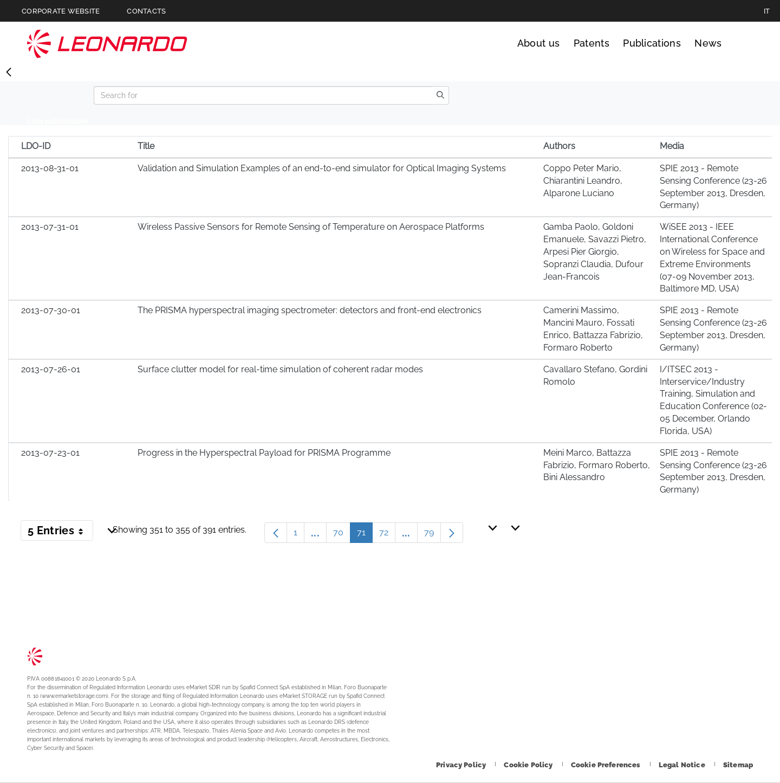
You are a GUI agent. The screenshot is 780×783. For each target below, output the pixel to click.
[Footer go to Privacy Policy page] (461, 765)
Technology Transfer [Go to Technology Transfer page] (107, 43)
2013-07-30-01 (50, 310)
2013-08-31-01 (50, 168)
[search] (440, 95)
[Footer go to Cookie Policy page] (529, 765)
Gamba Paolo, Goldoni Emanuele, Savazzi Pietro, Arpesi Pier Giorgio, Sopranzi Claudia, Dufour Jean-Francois (594, 251)
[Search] (263, 95)
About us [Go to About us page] (538, 43)
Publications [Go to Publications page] (652, 43)
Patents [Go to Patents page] (591, 43)
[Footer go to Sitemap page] (738, 765)
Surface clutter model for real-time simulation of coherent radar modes (280, 369)
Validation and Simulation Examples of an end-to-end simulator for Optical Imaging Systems (322, 168)
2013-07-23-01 (50, 453)
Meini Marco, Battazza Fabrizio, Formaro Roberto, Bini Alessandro (596, 465)
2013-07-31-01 (50, 227)
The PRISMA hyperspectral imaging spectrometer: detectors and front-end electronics (310, 310)
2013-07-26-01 (50, 369)
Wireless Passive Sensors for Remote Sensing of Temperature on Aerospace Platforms (311, 227)
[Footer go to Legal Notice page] (683, 765)
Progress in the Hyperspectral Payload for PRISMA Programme (264, 453)
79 (432, 535)
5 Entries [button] (60, 532)
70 (341, 535)
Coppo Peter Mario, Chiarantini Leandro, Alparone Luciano (582, 180)
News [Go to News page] (708, 43)
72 (387, 535)
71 (365, 535)
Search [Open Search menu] (743, 43)
